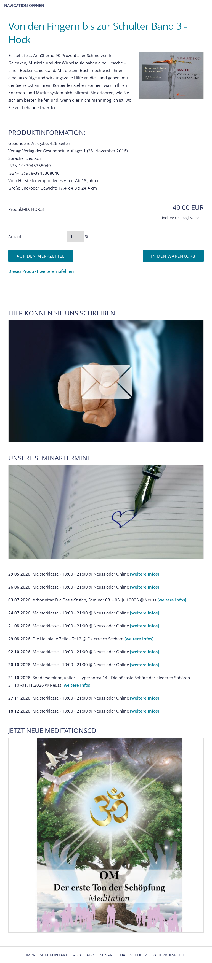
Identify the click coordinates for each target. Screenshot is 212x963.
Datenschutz (133, 954)
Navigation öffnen (24, 5)
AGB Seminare (100, 954)
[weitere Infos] (144, 574)
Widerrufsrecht (169, 954)
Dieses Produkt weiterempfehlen (41, 271)
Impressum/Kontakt (47, 954)
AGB (77, 954)
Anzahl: (15, 236)
